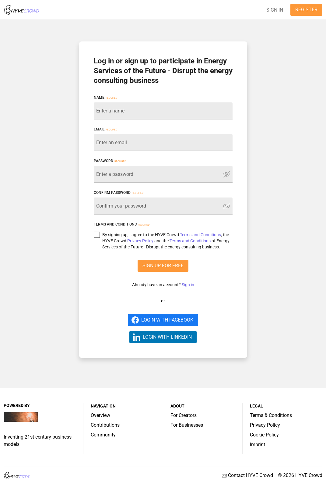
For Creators (183, 415)
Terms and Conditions (200, 234)
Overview (100, 415)
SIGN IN (274, 10)
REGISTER (306, 9)
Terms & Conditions (271, 415)
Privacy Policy (140, 240)
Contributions (105, 425)
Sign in (188, 284)
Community (103, 435)
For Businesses (186, 425)
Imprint (257, 444)
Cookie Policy (264, 435)
